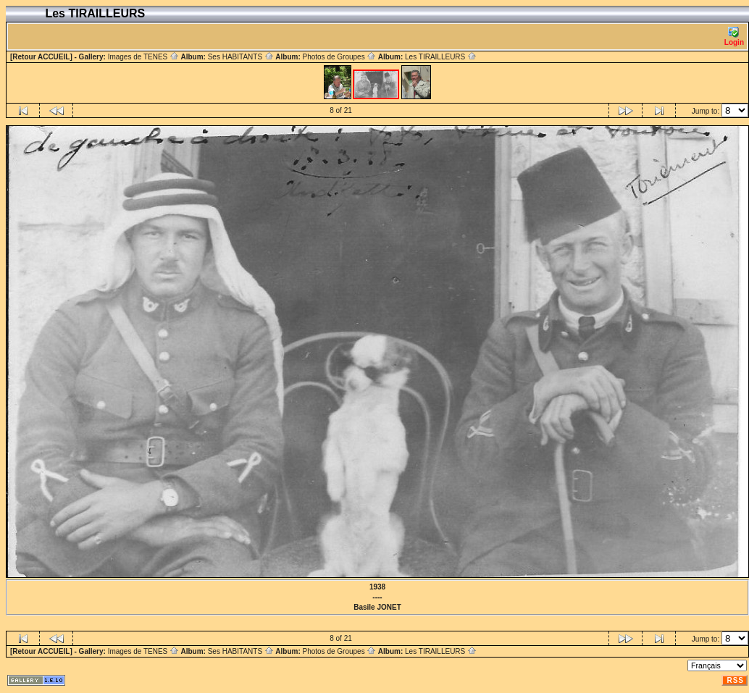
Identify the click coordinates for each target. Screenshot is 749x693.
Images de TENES (143, 57)
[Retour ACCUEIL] (41, 57)
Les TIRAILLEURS (441, 57)
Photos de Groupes (339, 57)
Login (734, 36)
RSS (735, 680)
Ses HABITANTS (241, 57)
